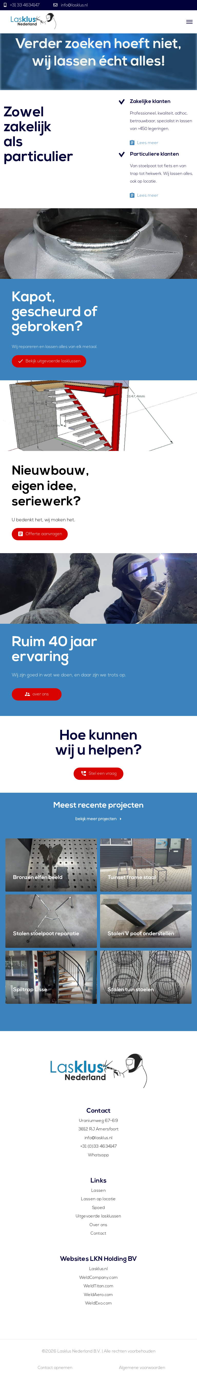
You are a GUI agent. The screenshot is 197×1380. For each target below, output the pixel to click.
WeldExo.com (98, 1303)
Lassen (98, 1191)
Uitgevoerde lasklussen (98, 1216)
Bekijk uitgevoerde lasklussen (49, 362)
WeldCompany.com (98, 1278)
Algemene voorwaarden (142, 1368)
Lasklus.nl (98, 1269)
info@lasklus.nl (74, 5)
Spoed (98, 1208)
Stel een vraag (99, 775)
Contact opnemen (55, 1368)
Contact (98, 1234)
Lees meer (143, 144)
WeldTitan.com (98, 1286)
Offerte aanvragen (39, 535)
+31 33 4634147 (25, 5)
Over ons (98, 1225)
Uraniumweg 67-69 (98, 1121)
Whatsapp (98, 1155)
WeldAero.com (98, 1295)
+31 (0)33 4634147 (98, 1147)
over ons (36, 696)
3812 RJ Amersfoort (98, 1129)
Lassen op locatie (98, 1199)
